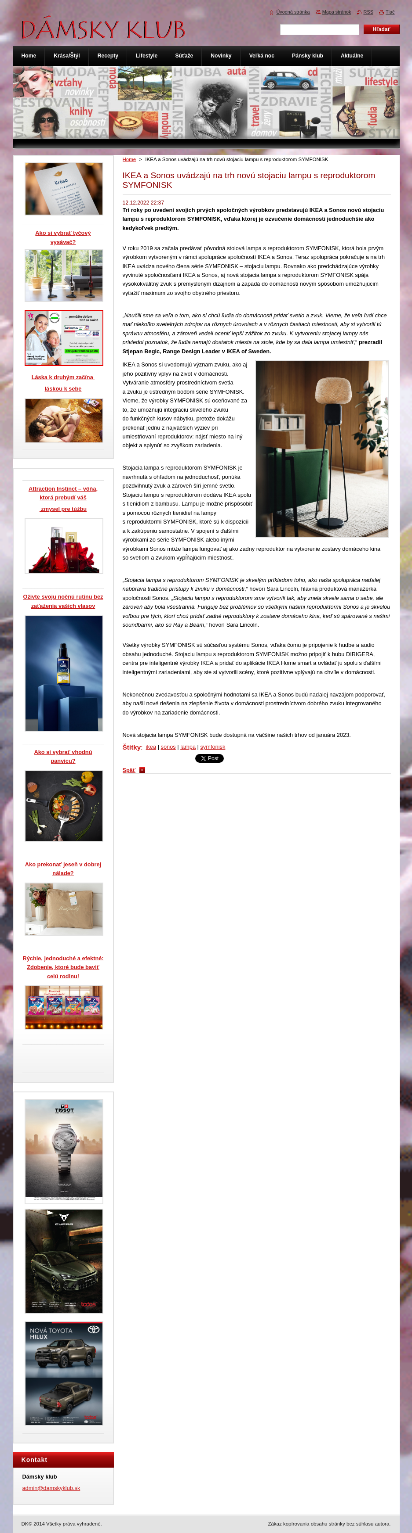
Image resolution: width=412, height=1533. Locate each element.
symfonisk (212, 746)
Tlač (390, 11)
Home (129, 159)
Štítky (132, 747)
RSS (368, 11)
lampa (188, 746)
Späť (129, 770)
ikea (151, 746)
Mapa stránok (336, 11)
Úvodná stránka (293, 11)
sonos (168, 746)
